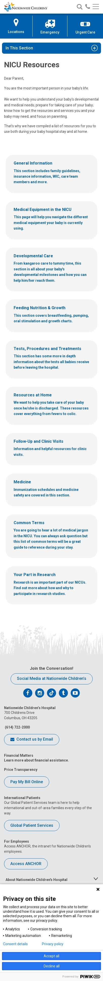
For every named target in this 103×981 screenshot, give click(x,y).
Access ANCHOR (25, 863)
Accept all (51, 956)
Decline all (52, 966)
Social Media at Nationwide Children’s (51, 678)
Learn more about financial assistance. (36, 760)
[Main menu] (96, 7)
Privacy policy (52, 944)
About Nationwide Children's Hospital (36, 880)
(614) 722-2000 (17, 727)
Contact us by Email (31, 739)
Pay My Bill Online (26, 781)
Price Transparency (20, 770)
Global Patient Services (31, 825)
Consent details (15, 944)
